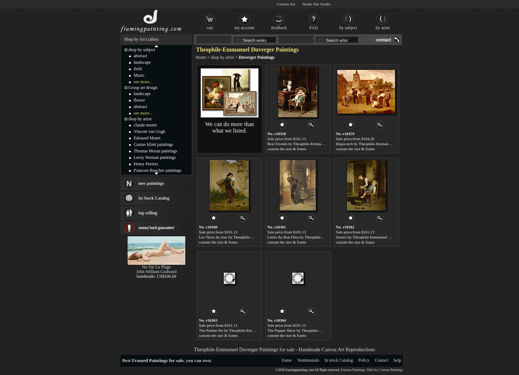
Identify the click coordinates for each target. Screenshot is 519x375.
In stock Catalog (339, 360)
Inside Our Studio (316, 4)
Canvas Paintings (391, 370)
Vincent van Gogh (149, 131)
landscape (142, 62)
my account (244, 27)
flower (139, 100)
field (138, 68)
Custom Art (286, 4)
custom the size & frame (286, 149)
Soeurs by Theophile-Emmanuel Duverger (369, 237)
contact (383, 40)
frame (287, 360)
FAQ (313, 27)
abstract (140, 55)
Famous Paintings (353, 370)
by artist (383, 27)
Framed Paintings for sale (157, 360)
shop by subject (141, 49)
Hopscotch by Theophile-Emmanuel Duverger (372, 144)
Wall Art (372, 370)
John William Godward (156, 271)
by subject (348, 27)
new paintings (151, 183)
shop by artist (222, 57)
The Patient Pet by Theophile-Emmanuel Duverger (239, 330)
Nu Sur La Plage (156, 266)
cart (210, 27)
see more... (143, 81)
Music (139, 75)
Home (201, 57)
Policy (363, 360)
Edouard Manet (147, 137)
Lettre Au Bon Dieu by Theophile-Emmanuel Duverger (311, 237)
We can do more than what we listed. (229, 127)
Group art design (143, 87)
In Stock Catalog (153, 198)
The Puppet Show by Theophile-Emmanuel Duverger (309, 330)
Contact (381, 360)
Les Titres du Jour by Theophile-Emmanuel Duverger (241, 237)
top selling (147, 212)
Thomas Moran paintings (155, 150)
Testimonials (308, 360)
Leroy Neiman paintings (155, 157)
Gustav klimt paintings (153, 144)
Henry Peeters (146, 163)
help (397, 360)
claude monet (145, 125)
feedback (279, 27)
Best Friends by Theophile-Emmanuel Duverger (305, 144)
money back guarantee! (156, 227)
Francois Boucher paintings (157, 170)
